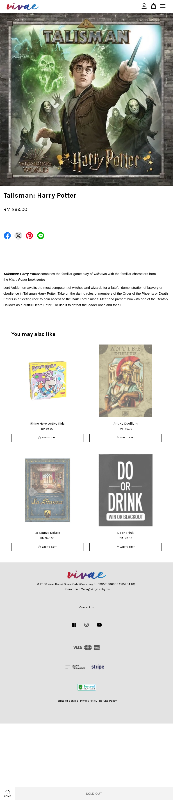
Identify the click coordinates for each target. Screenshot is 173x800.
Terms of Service (67, 700)
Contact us (86, 607)
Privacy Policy (88, 700)
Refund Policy (108, 700)
